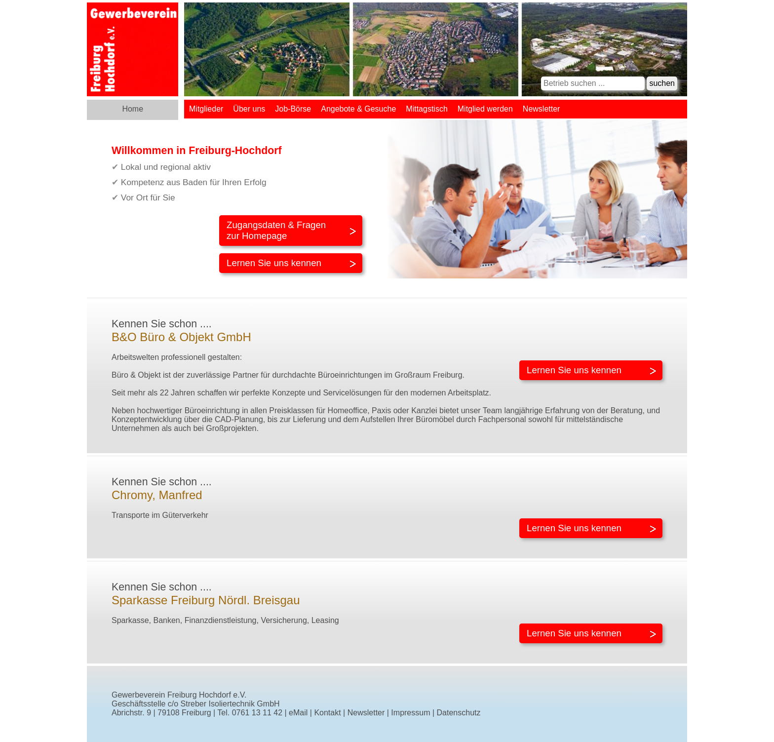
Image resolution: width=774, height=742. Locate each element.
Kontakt (327, 712)
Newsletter (541, 109)
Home (132, 109)
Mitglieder (206, 109)
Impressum (410, 712)
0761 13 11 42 (257, 712)
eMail (298, 712)
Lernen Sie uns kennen (274, 263)
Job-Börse (293, 109)
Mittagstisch (426, 109)
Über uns (249, 109)
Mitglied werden (485, 109)
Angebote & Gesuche (358, 109)
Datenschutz (459, 712)
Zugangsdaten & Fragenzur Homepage (276, 230)
